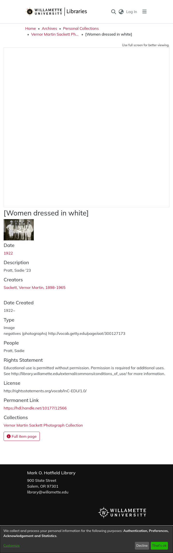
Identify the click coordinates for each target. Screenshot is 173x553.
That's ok (159, 545)
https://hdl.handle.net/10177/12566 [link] (35, 408)
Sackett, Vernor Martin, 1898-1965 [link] (34, 287)
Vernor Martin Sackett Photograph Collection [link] (55, 34)
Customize (11, 545)
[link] (43, 425)
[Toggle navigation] (144, 11)
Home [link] (30, 28)
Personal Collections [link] (81, 28)
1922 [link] (8, 253)
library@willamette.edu (48, 492)
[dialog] (86, 539)
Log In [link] (132, 11)
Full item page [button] (22, 436)
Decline (142, 545)
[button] (114, 12)
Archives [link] (49, 28)
